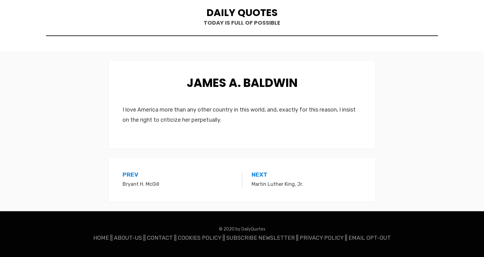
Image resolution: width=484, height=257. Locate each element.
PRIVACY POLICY (322, 238)
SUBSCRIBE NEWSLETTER (260, 238)
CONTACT (160, 238)
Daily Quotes (242, 12)
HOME (101, 238)
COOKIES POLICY (199, 238)
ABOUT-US (128, 238)
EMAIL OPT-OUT (369, 238)
